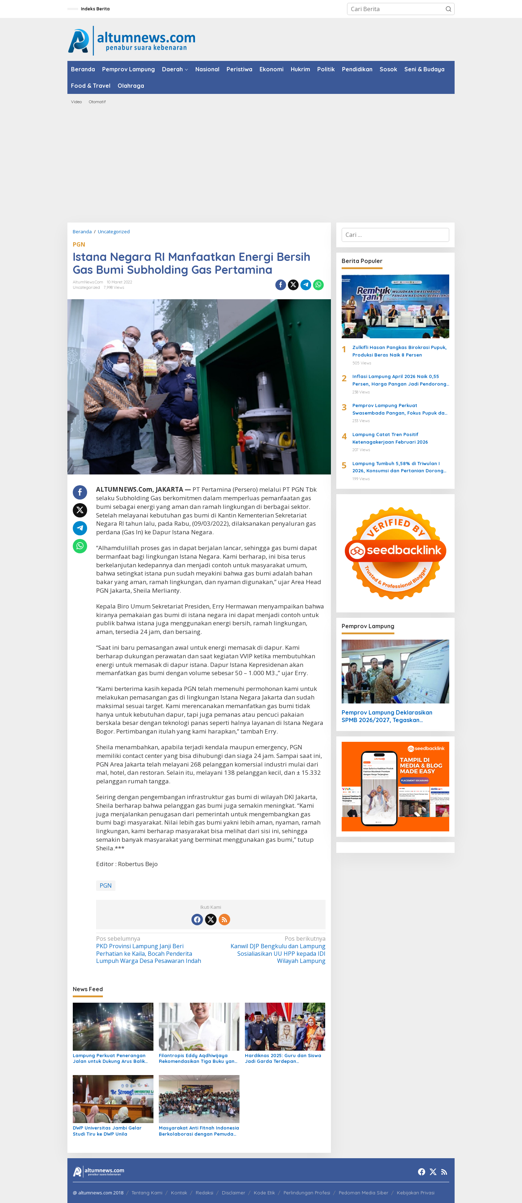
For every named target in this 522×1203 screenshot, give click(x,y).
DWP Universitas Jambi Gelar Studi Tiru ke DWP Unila (107, 1131)
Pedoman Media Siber (363, 1192)
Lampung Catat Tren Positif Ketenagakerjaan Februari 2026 (390, 438)
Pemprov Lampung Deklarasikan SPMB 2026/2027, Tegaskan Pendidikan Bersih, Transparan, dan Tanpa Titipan (390, 716)
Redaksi (204, 1192)
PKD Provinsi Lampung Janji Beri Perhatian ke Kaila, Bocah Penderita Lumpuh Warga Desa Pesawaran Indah (151, 950)
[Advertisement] (261, 163)
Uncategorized (86, 287)
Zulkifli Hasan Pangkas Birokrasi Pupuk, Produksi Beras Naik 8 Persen (399, 351)
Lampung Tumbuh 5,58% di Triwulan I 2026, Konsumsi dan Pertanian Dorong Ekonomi (397, 467)
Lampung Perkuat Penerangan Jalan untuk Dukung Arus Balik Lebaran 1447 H (109, 1058)
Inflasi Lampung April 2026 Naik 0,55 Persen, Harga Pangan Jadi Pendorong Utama (399, 380)
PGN (79, 244)
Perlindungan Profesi (307, 1192)
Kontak (179, 1192)
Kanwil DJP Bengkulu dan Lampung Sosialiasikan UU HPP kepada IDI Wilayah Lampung (270, 950)
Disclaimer (233, 1192)
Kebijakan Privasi (416, 1192)
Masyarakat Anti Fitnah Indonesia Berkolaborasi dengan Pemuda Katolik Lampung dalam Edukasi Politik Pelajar (199, 1131)
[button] (448, 9)
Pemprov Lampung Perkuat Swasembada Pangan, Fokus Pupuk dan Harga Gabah (399, 409)
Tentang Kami (147, 1192)
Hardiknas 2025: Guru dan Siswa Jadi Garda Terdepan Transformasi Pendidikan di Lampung (283, 1058)
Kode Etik (264, 1192)
